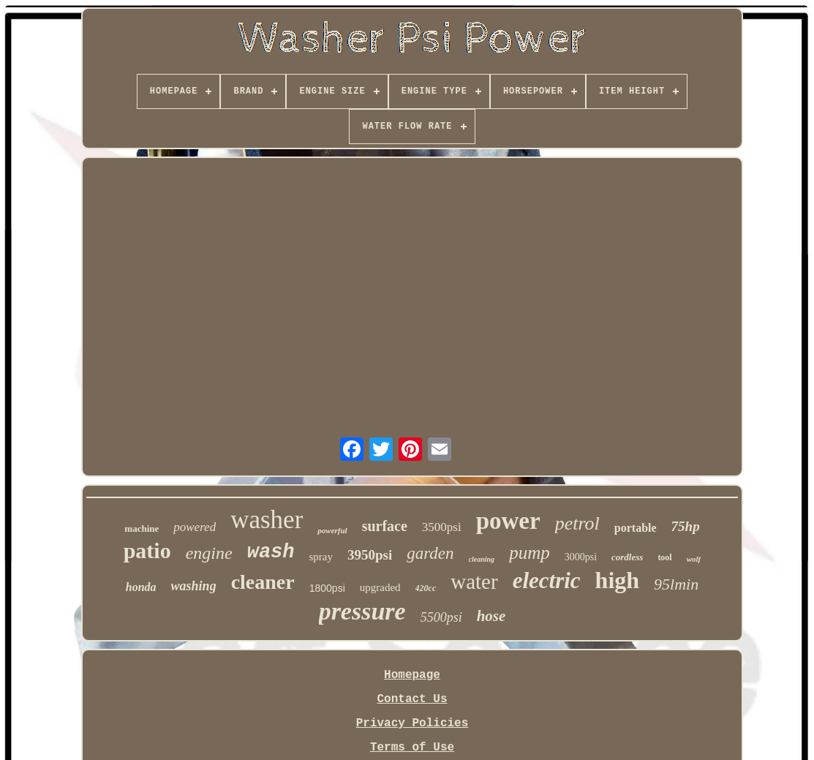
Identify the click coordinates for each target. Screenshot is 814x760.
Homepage (412, 675)
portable (635, 528)
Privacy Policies (412, 723)
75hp (685, 526)
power (508, 521)
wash (271, 552)
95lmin (676, 584)
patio (147, 550)
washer (266, 519)
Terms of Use (412, 747)
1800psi (327, 588)
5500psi (441, 617)
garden (430, 553)
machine (141, 528)
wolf (694, 558)
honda (141, 587)
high (617, 580)
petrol (577, 523)
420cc (426, 588)
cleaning (482, 559)
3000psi (581, 557)
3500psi (441, 527)
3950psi (369, 555)
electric (547, 580)
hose (491, 616)
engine (209, 553)
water (474, 581)
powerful (332, 530)
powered (194, 527)
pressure (362, 611)
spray (321, 557)
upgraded (380, 587)
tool (664, 557)
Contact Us (412, 699)
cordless (627, 557)
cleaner (263, 582)
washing (193, 586)
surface (384, 526)
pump (529, 553)
